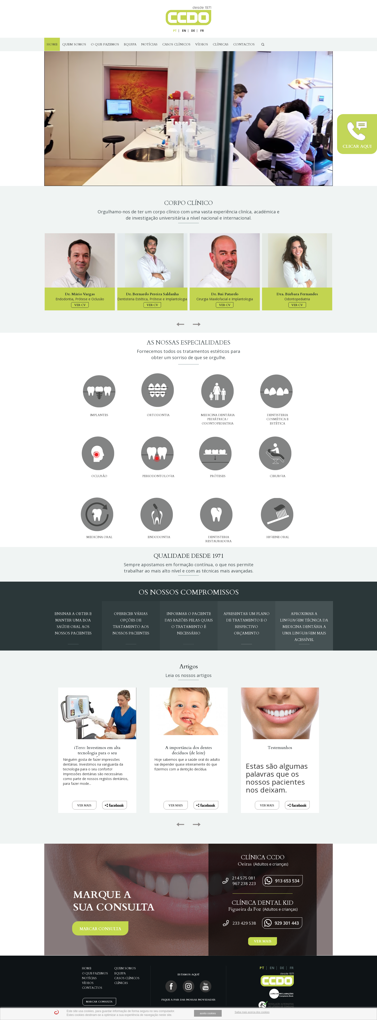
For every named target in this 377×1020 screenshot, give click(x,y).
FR (202, 30)
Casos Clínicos (176, 44)
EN (184, 30)
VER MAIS (84, 805)
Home (52, 44)
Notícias (149, 44)
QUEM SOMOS (74, 44)
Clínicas (220, 44)
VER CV (80, 305)
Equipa (130, 44)
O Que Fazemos (105, 44)
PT (175, 30)
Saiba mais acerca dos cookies (252, 1012)
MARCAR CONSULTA (100, 929)
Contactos (244, 44)
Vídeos (201, 44)
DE (193, 30)
